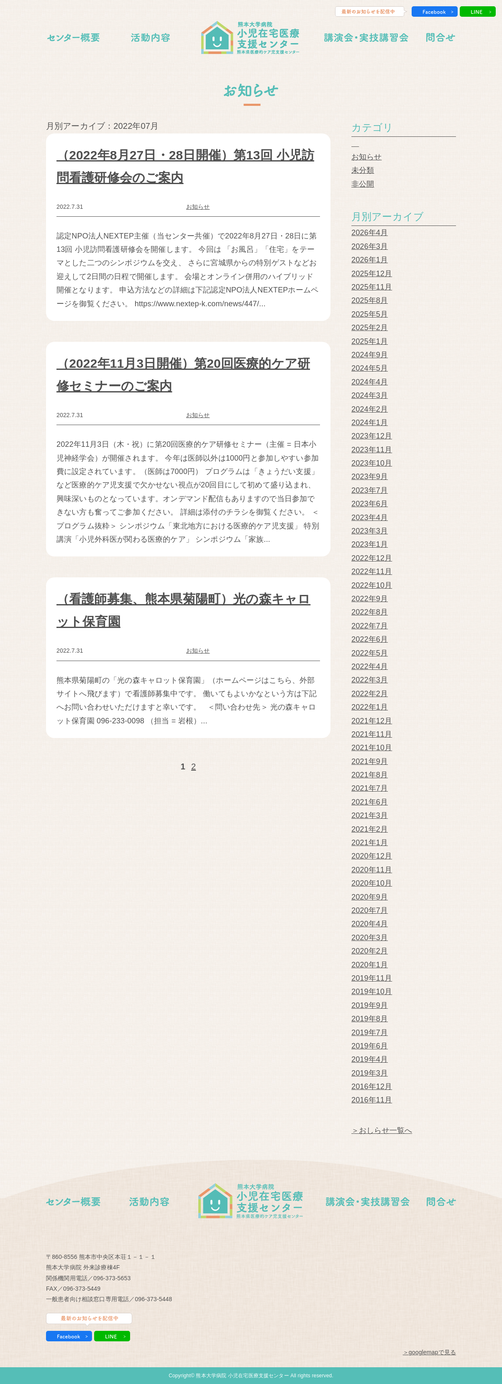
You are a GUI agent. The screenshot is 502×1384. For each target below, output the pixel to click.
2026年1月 (369, 260)
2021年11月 (371, 734)
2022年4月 (369, 666)
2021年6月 (369, 802)
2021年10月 (371, 747)
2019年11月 (371, 978)
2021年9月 (369, 761)
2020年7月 (369, 910)
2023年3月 (369, 531)
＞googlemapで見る (429, 1352)
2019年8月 (369, 1019)
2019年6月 (369, 1046)
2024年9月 (369, 355)
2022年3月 (369, 680)
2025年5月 (369, 314)
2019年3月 (369, 1073)
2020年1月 (369, 965)
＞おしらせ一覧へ (381, 1130)
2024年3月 (369, 395)
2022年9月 (369, 599)
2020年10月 (371, 883)
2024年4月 (369, 382)
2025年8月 (369, 300)
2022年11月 (371, 571)
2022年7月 (369, 626)
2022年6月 (369, 639)
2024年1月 (369, 422)
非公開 (362, 184)
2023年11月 (371, 450)
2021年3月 (369, 815)
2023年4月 (369, 517)
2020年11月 (371, 870)
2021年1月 (369, 842)
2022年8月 (369, 612)
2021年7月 (369, 788)
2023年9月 (369, 476)
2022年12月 (371, 558)
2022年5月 (369, 653)
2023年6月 (369, 504)
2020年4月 (369, 924)
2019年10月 (371, 991)
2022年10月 (371, 585)
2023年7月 (369, 490)
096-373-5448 (153, 1299)
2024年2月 (369, 409)
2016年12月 (371, 1086)
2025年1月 (369, 341)
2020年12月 (371, 856)
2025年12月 (371, 273)
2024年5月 (369, 368)
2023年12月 (371, 436)
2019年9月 (369, 1005)
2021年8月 (369, 775)
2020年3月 (369, 937)
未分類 (362, 170)
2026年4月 (369, 232)
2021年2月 (369, 829)
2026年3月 (369, 246)
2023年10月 (371, 463)
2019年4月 (369, 1059)
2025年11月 (371, 287)
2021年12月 (371, 721)
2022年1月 (369, 707)
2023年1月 (369, 544)
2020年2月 (369, 951)
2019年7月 (369, 1032)
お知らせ (198, 206)
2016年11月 (371, 1100)
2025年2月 (369, 327)
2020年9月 (369, 897)
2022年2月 (369, 693)
